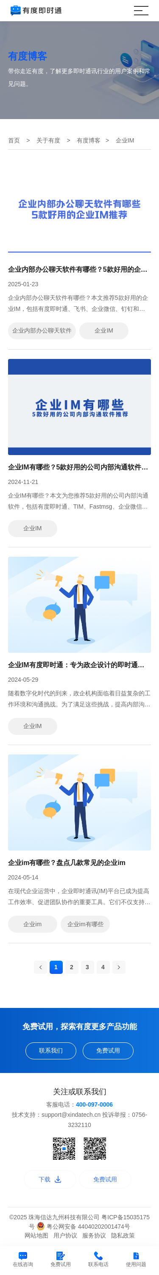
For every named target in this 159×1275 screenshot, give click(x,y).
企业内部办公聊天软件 (42, 330)
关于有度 (48, 140)
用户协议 (65, 1235)
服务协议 (94, 1235)
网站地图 (36, 1235)
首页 (14, 140)
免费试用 (108, 1050)
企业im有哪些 (85, 924)
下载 (50, 1179)
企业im (32, 924)
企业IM (104, 330)
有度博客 (88, 140)
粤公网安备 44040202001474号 (83, 1226)
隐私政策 (123, 1235)
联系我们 (51, 1050)
